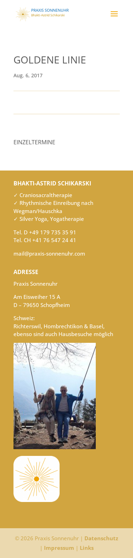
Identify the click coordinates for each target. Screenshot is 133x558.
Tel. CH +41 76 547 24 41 (44, 240)
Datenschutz (101, 538)
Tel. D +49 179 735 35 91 (44, 232)
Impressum (59, 547)
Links (87, 547)
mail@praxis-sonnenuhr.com (49, 253)
